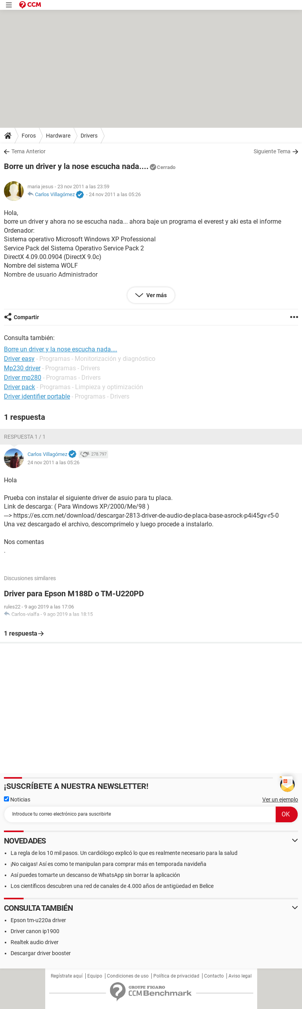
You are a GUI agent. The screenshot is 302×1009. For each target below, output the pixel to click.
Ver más (156, 295)
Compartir (26, 317)
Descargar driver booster (41, 953)
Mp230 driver (22, 368)
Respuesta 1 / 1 (25, 437)
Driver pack (19, 387)
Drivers (89, 135)
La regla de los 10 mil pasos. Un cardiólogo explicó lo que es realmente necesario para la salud (124, 853)
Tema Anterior (28, 151)
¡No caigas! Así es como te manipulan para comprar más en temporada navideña (108, 864)
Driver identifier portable (37, 396)
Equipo (94, 976)
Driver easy (19, 358)
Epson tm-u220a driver (38, 920)
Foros (29, 135)
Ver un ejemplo (280, 799)
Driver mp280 (22, 377)
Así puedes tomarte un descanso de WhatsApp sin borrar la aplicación (95, 875)
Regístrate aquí (67, 976)
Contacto (214, 976)
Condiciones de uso (128, 976)
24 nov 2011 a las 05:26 (115, 194)
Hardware (58, 135)
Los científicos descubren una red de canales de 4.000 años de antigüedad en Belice (112, 886)
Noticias (17, 799)
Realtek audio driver (35, 942)
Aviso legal (240, 976)
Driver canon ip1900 (35, 931)
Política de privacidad (176, 976)
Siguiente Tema (272, 151)
